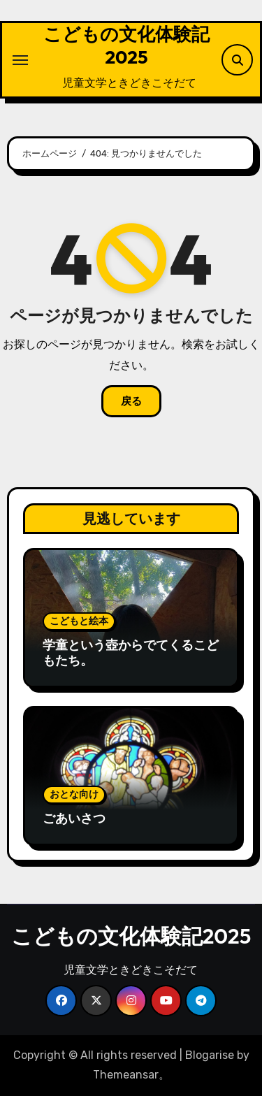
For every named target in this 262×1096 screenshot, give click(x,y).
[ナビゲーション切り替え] (20, 60)
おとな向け (74, 794)
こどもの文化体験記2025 (126, 45)
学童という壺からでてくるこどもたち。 (131, 652)
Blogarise (209, 1055)
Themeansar (126, 1074)
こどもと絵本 (79, 621)
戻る (131, 401)
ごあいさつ (74, 818)
